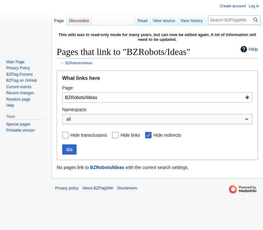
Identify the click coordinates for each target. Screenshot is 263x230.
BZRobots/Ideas (78, 63)
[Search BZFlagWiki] (234, 20)
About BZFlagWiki (97, 188)
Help (248, 49)
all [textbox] (68, 119)
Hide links (130, 135)
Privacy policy (66, 188)
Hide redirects (167, 135)
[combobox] (157, 97)
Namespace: (74, 109)
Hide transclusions (88, 135)
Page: (68, 87)
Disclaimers (127, 188)
